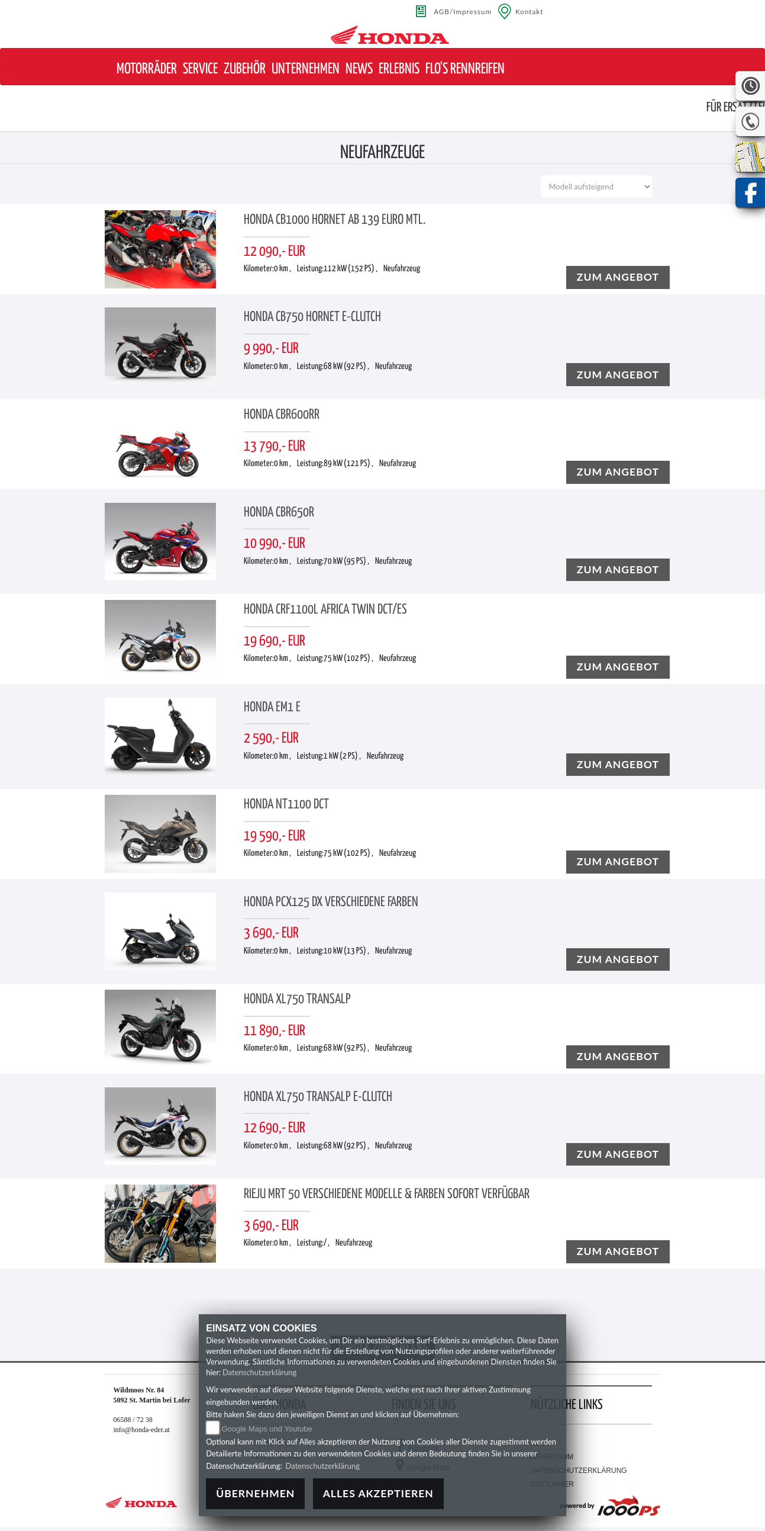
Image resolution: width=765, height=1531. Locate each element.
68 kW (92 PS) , (346, 366)
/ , (327, 1243)
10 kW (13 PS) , (346, 951)
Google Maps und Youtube (266, 1428)
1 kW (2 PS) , (342, 756)
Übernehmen (255, 1493)
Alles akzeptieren (378, 1493)
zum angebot (618, 277)
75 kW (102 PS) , (348, 658)
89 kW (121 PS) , (348, 464)
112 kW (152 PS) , (350, 269)
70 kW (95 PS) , (346, 561)
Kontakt (529, 11)
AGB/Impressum (463, 11)
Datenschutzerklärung (259, 1372)
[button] (147, 69)
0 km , (282, 269)
